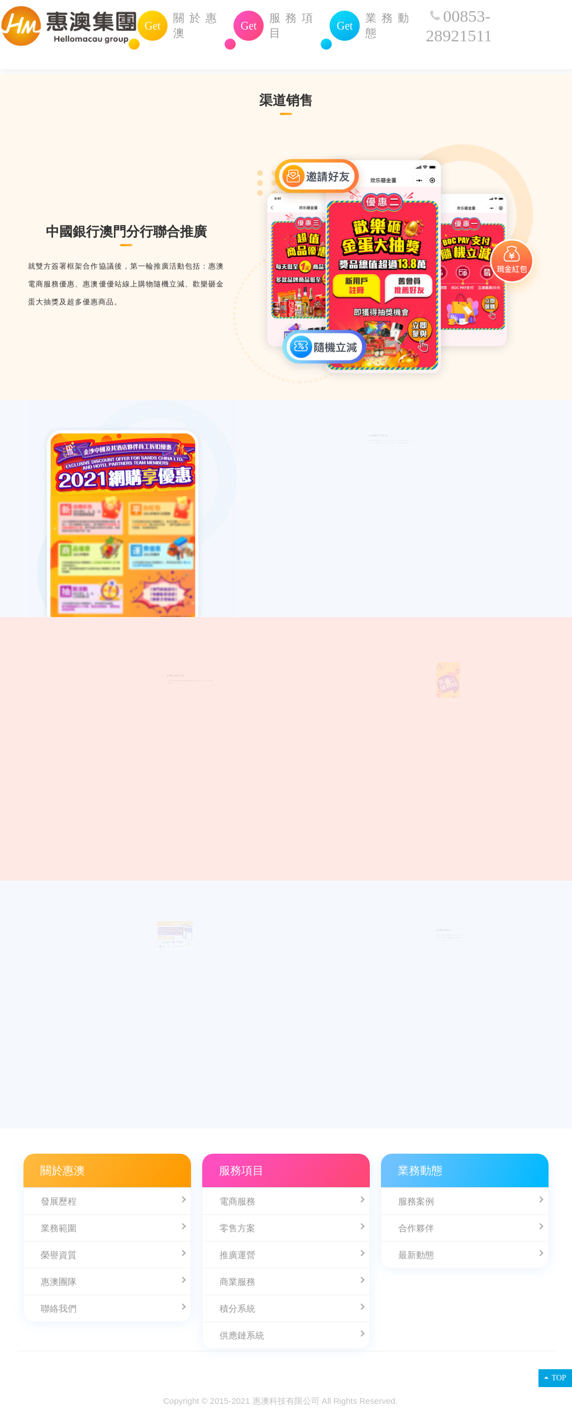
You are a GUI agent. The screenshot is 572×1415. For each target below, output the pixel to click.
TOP (555, 1378)
